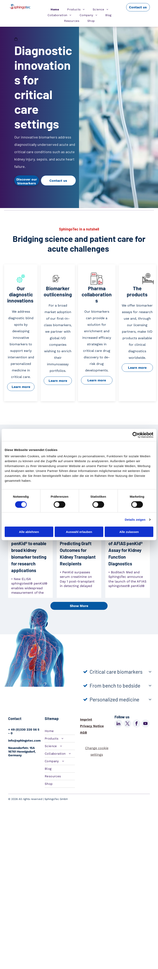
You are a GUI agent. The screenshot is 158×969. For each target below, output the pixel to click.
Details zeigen (135, 519)
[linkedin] (118, 724)
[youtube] (145, 724)
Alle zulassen (129, 532)
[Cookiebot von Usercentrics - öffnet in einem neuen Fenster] (135, 435)
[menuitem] (55, 9)
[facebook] (136, 724)
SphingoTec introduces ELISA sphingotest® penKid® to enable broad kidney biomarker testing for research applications (28, 546)
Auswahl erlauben (79, 532)
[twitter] (127, 724)
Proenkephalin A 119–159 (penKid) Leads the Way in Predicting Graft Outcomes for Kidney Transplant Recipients (78, 543)
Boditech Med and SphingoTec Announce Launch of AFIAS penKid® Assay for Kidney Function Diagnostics (126, 543)
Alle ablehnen (29, 532)
